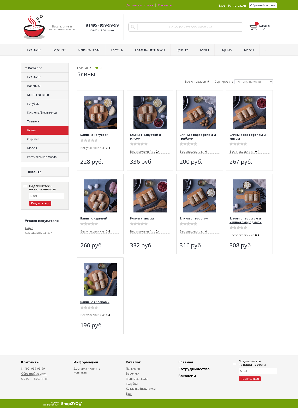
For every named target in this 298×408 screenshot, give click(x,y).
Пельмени (34, 50)
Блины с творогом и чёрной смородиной (246, 220)
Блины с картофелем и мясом (248, 136)
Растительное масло (42, 157)
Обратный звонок (262, 5)
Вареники (59, 50)
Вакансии (187, 375)
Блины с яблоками (94, 302)
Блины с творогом (194, 218)
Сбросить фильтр (45, 222)
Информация (85, 362)
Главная (185, 362)
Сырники (226, 50)
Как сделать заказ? (38, 283)
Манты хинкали (89, 50)
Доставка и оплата (139, 5)
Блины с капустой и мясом (145, 136)
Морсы (249, 50)
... (266, 50)
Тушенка (182, 50)
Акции (29, 279)
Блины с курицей (93, 218)
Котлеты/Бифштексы (150, 50)
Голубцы (117, 50)
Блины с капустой (94, 135)
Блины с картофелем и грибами (198, 136)
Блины (204, 50)
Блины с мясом (142, 218)
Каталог (133, 362)
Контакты (165, 5)
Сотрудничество (194, 368)
